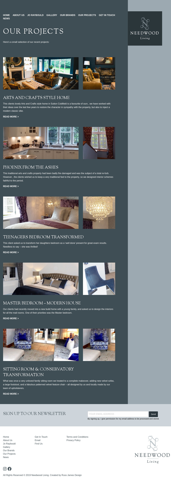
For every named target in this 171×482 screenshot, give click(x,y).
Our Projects (9, 454)
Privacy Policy (74, 440)
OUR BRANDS (67, 15)
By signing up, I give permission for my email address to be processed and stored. (123, 419)
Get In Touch (41, 437)
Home (6, 437)
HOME (6, 15)
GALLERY (51, 15)
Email (37, 440)
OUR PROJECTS (87, 15)
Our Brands (9, 450)
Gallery (6, 447)
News (6, 457)
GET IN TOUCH (107, 15)
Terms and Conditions (77, 437)
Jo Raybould (9, 443)
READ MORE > (11, 116)
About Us (7, 440)
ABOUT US (19, 15)
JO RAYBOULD (35, 15)
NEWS (6, 18)
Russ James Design (72, 475)
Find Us (39, 443)
